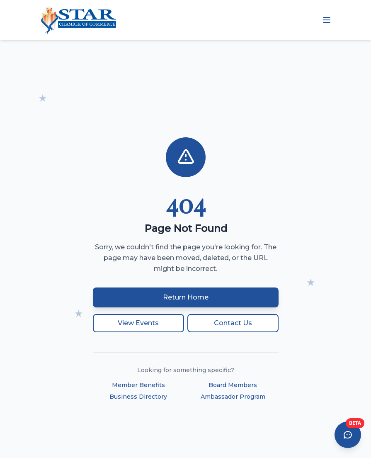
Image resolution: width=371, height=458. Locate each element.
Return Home (186, 297)
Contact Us (233, 323)
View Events (138, 323)
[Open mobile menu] (326, 20)
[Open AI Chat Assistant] (348, 434)
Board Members (233, 385)
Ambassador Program (233, 396)
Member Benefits (138, 385)
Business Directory (138, 396)
